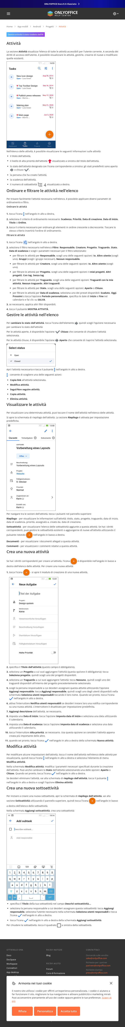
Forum (49, 968)
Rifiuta (22, 1011)
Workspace (12, 963)
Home (10, 26)
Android (37, 26)
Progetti (50, 26)
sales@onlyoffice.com (96, 958)
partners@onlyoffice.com (98, 965)
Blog (48, 955)
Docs (9, 955)
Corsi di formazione (55, 973)
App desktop (13, 972)
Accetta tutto (69, 1011)
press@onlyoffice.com (96, 972)
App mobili (23, 26)
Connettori (12, 968)
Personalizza (45, 1011)
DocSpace (11, 959)
